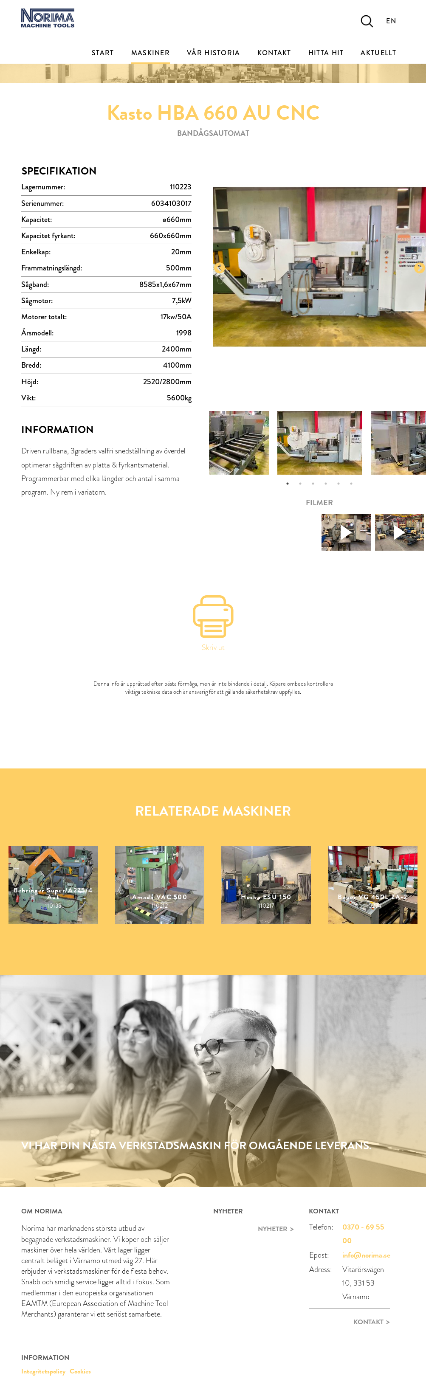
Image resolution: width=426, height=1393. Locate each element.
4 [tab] (326, 483)
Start (103, 53)
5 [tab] (338, 483)
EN (391, 21)
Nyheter (273, 1229)
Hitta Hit (326, 53)
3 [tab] (313, 483)
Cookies (80, 1371)
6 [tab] (351, 483)
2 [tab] (300, 483)
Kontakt (274, 53)
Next (419, 268)
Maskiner (150, 53)
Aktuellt (378, 53)
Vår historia (213, 53)
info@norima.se (366, 1255)
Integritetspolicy (43, 1371)
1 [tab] (287, 483)
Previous (219, 268)
